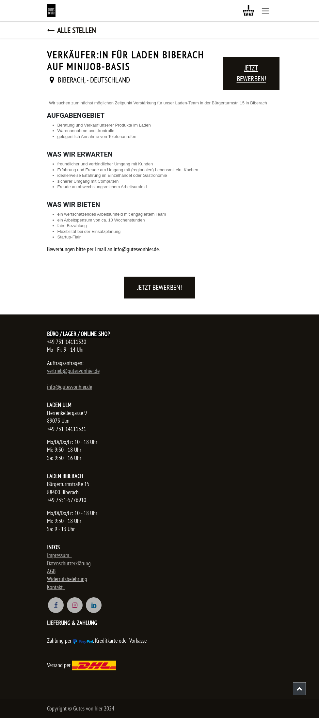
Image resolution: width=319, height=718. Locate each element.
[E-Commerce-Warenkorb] (248, 11)
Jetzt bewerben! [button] (251, 73)
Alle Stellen (71, 30)
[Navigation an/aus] (265, 10)
